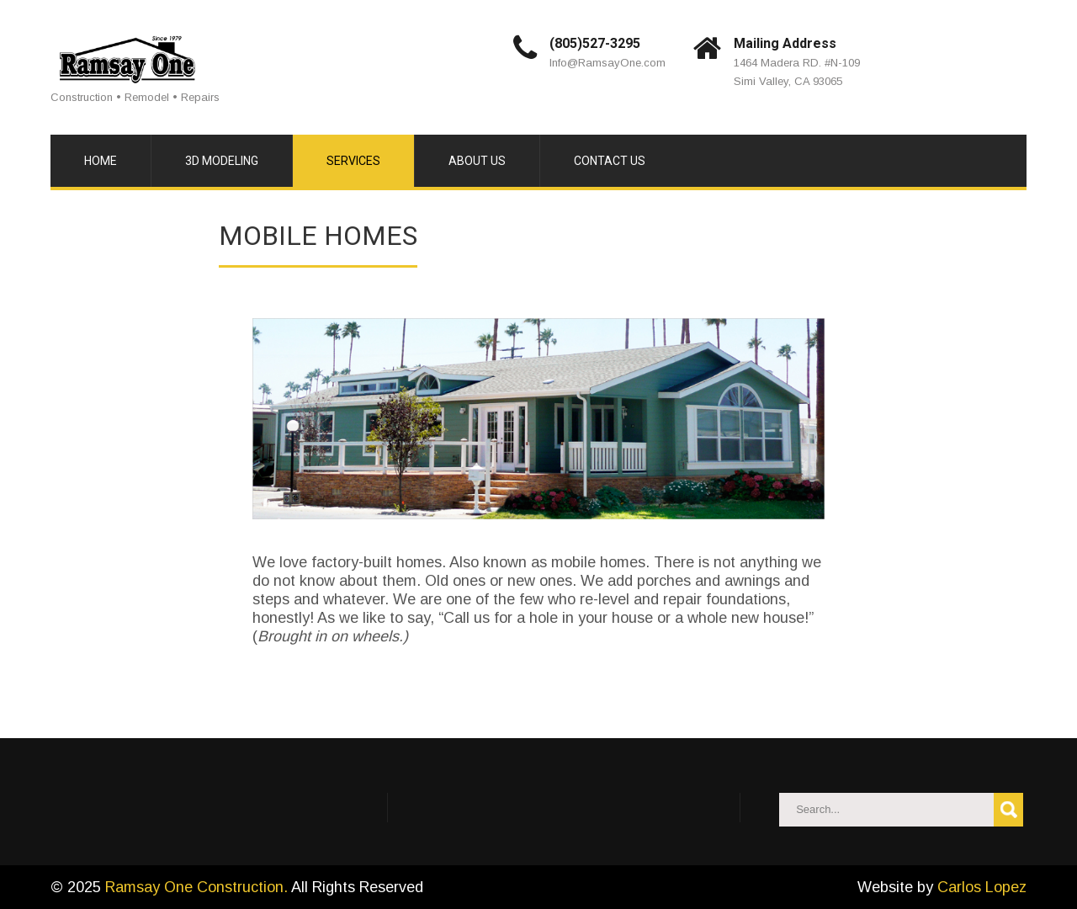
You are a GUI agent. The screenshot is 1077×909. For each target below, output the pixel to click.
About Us (477, 160)
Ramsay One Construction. (198, 887)
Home (100, 160)
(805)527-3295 (594, 43)
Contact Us (609, 160)
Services (353, 160)
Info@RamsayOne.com (607, 62)
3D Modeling (221, 160)
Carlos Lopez (982, 887)
